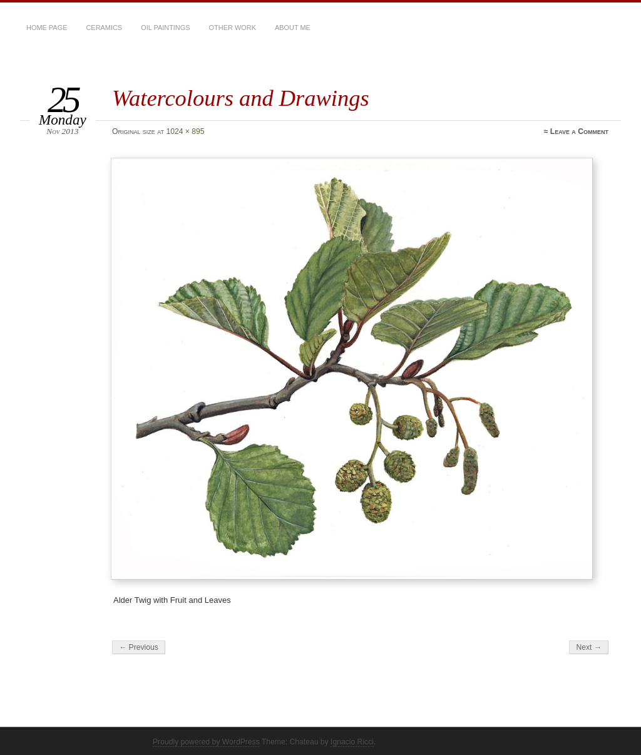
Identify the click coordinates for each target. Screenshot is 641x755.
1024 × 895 (185, 131)
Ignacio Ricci (352, 741)
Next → (589, 647)
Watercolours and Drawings (240, 98)
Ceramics (104, 27)
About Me (292, 27)
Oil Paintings (165, 27)
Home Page (46, 27)
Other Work (232, 27)
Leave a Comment (579, 131)
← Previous (138, 647)
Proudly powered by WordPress (206, 741)
